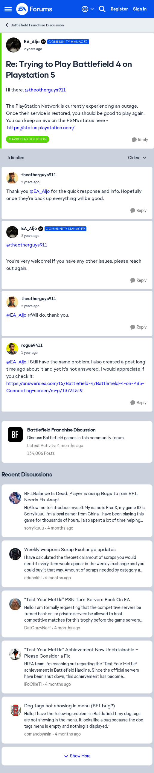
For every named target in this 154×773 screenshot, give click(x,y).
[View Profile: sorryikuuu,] (15, 498)
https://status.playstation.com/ (41, 127)
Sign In (140, 9)
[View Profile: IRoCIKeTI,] (15, 654)
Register (119, 9)
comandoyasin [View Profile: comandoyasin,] (37, 734)
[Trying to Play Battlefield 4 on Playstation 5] (56, 49)
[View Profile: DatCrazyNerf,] (15, 604)
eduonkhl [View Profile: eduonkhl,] (33, 577)
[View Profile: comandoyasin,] (15, 710)
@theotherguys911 (45, 90)
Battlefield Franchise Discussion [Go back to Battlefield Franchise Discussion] (34, 25)
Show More (77, 756)
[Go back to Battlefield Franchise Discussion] (76, 430)
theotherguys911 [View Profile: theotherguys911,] (38, 175)
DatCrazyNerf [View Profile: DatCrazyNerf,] (37, 628)
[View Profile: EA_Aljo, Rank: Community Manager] (13, 44)
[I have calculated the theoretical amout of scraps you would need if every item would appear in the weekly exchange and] (84, 563)
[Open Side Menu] (8, 8)
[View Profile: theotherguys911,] (12, 178)
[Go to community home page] (34, 9)
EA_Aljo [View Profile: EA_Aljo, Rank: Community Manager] (31, 41)
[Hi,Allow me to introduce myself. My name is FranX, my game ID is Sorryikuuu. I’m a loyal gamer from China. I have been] (84, 513)
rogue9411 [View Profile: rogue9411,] (32, 345)
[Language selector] (88, 9)
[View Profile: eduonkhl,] (15, 554)
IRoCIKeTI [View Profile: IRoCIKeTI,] (33, 684)
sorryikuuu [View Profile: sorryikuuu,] (34, 527)
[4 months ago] (59, 528)
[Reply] (140, 140)
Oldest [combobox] (137, 158)
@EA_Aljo (40, 191)
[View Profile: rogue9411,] (12, 349)
